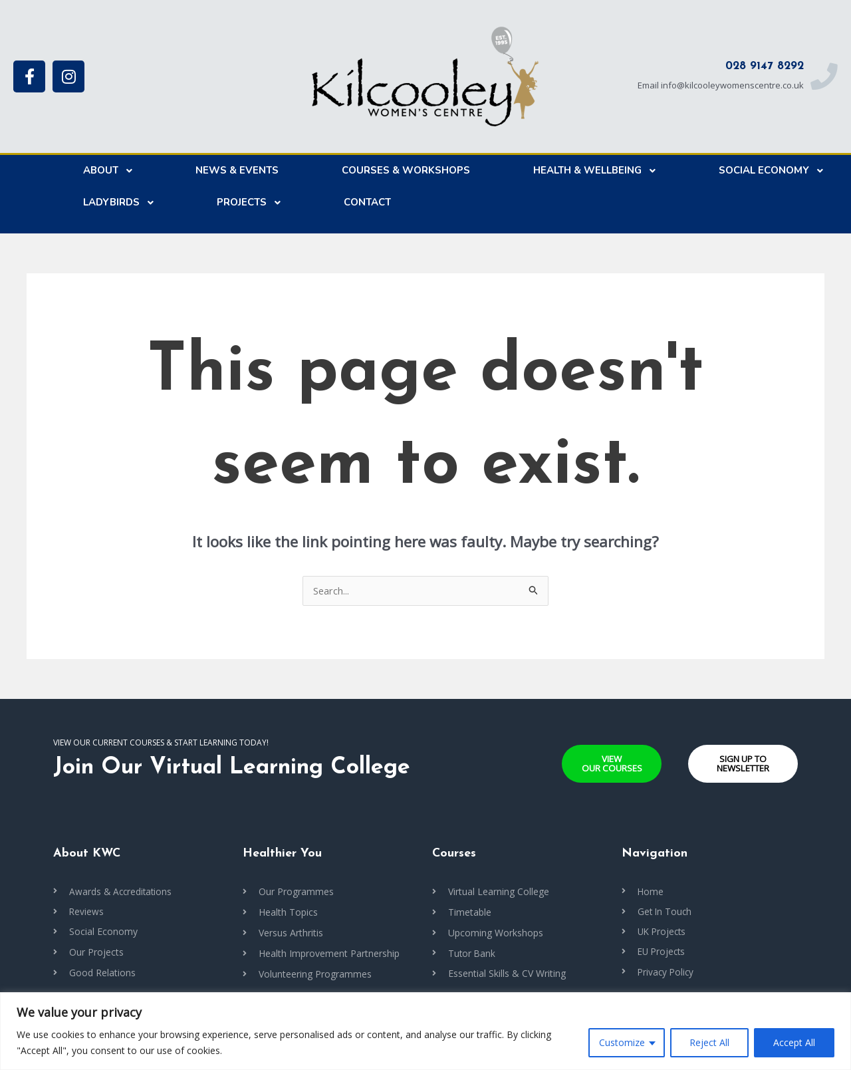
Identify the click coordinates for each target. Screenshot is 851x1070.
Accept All (794, 1042)
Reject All (709, 1042)
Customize (622, 1042)
